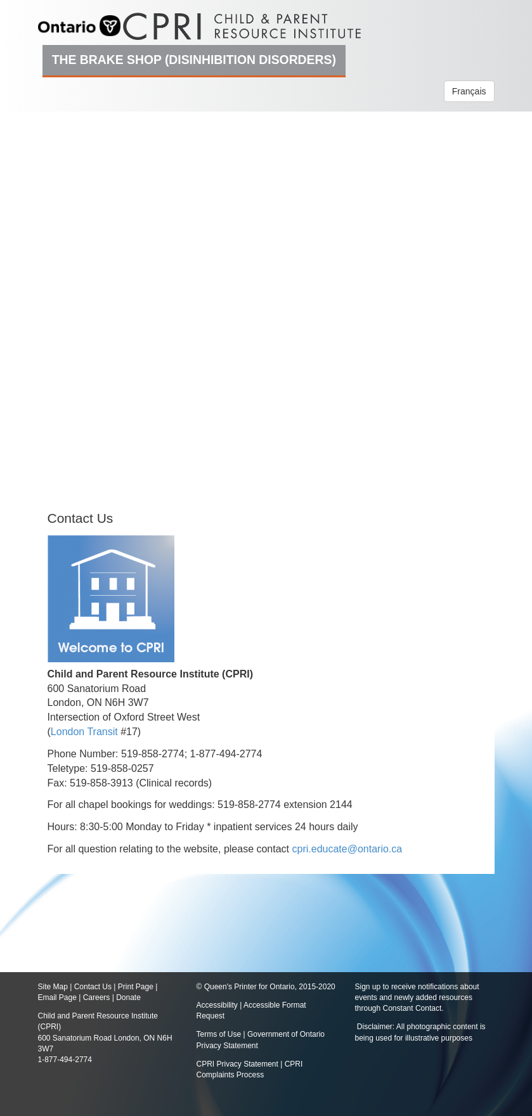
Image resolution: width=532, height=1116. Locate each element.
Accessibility (218, 1005)
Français (469, 91)
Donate (128, 997)
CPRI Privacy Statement (237, 1064)
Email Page (57, 997)
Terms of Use (219, 1034)
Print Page (135, 986)
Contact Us (93, 986)
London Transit (84, 731)
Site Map (53, 986)
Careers (96, 997)
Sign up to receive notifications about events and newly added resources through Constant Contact (417, 997)
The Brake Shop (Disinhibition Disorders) (194, 60)
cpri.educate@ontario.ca (347, 848)
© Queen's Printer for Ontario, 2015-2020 (266, 986)
